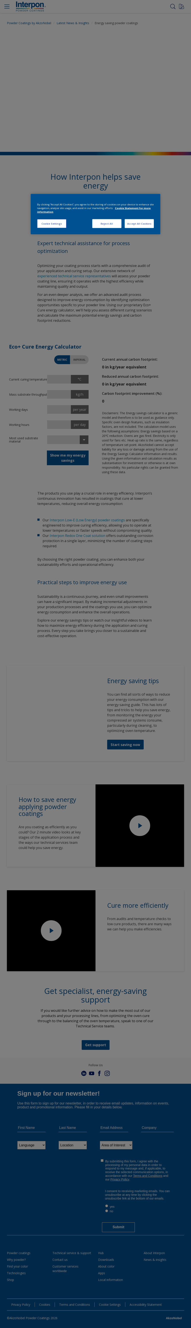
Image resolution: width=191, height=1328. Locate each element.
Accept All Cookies (139, 223)
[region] (95, 214)
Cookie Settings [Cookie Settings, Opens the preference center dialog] (51, 223)
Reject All (107, 223)
